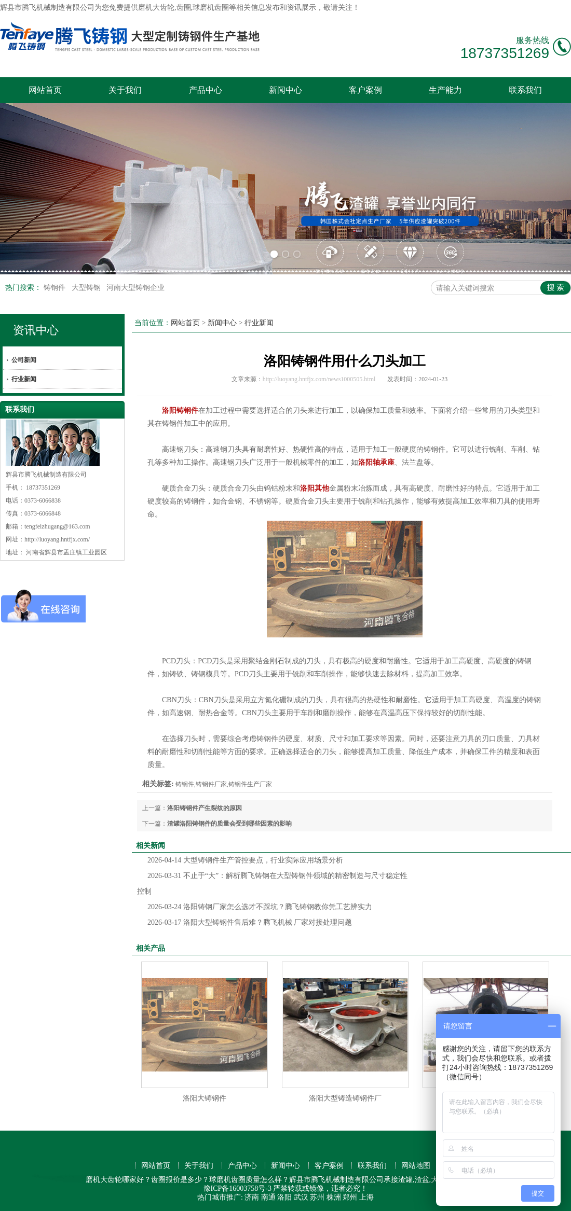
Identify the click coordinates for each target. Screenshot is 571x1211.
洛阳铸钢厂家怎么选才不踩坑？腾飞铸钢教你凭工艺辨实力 (259, 907)
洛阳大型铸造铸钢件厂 (345, 1098)
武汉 (301, 1197)
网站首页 (45, 90)
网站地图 (415, 1166)
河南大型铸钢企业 (135, 287)
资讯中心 (36, 330)
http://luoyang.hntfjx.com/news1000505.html (319, 379)
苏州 (317, 1197)
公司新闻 (23, 360)
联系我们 (525, 90)
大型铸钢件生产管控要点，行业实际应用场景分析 (245, 860)
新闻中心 (285, 90)
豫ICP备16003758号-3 (237, 1188)
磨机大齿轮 (156, 7)
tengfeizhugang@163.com (57, 526)
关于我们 (125, 90)
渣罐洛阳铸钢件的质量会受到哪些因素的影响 (229, 823)
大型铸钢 (87, 287)
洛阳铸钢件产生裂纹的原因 (204, 808)
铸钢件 (55, 287)
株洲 (334, 1197)
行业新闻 (23, 379)
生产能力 (445, 90)
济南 (251, 1197)
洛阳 (284, 1197)
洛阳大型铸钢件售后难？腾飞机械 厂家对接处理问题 (249, 922)
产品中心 (205, 90)
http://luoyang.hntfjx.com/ (57, 539)
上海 (366, 1197)
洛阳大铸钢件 (204, 1098)
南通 (268, 1197)
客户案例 (365, 90)
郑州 (350, 1197)
